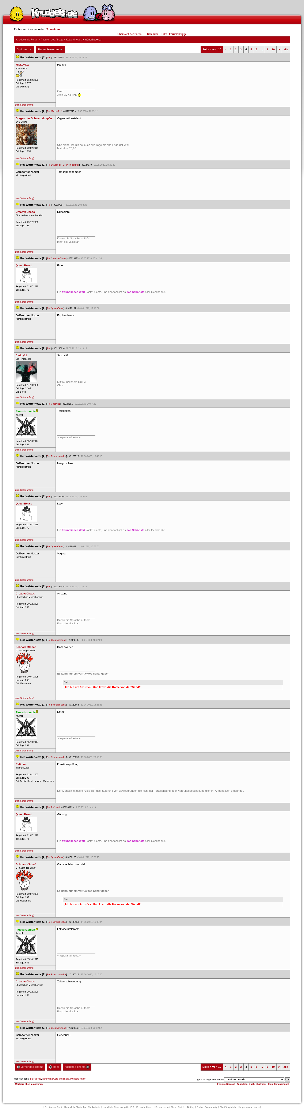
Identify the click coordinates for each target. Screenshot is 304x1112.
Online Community (207, 1107)
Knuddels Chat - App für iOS (118, 1107)
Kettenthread (74, 39)
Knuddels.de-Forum (27, 39)
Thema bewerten (50, 49)
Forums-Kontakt (226, 1084)
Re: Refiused (53, 807)
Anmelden (53, 29)
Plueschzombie (78, 1078)
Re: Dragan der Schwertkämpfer (63, 165)
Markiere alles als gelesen (29, 1084)
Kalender (152, 34)
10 (273, 49)
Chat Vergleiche (228, 1107)
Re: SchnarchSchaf (56, 704)
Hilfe (164, 34)
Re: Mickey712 (54, 111)
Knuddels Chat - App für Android (82, 1107)
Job (257, 1107)
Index (54, 1066)
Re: (49, 57)
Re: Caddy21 (53, 403)
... (262, 49)
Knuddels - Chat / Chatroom (251, 1084)
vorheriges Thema (30, 1066)
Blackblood (35, 1078)
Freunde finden (144, 1107)
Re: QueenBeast (55, 308)
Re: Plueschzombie (56, 456)
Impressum (245, 1107)
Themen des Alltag (52, 39)
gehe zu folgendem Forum (210, 1079)
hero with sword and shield (55, 1078)
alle (286, 49)
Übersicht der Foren (129, 34)
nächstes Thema (77, 1066)
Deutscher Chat (53, 1107)
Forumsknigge (178, 34)
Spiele (181, 1107)
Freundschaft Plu (165, 1107)
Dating (190, 1107)
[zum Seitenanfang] (24, 104)
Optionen (24, 49)
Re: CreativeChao (56, 258)
